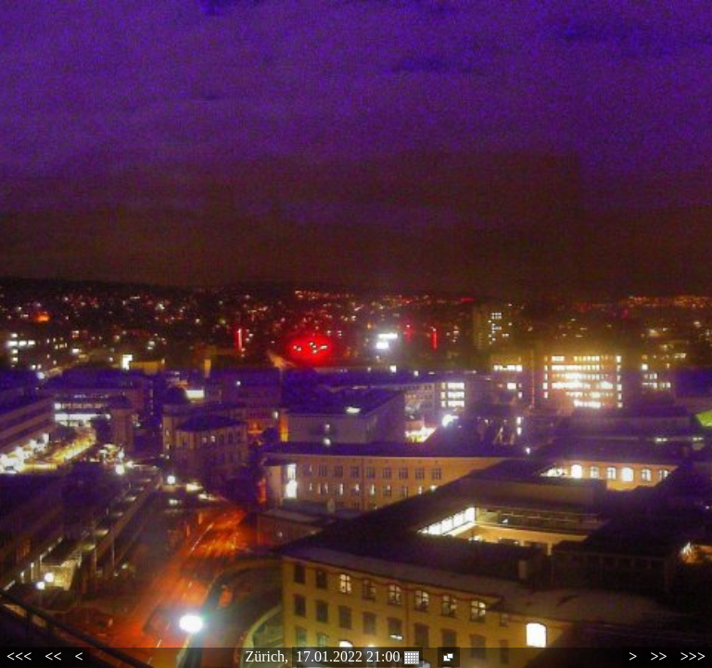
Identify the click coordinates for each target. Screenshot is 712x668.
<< (52, 656)
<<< (19, 656)
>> (658, 656)
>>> (693, 656)
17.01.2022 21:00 (357, 657)
